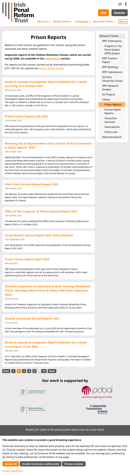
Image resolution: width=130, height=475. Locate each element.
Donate (119, 13)
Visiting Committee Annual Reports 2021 (32, 318)
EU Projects (108, 94)
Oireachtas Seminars (111, 120)
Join (103, 13)
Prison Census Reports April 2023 (27, 259)
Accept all (11, 464)
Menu (122, 21)
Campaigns (83, 21)
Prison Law (111, 132)
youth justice (52, 58)
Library (106, 99)
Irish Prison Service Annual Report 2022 (31, 184)
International (112, 127)
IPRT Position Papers (109, 60)
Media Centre (62, 21)
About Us (44, 21)
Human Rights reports (51, 68)
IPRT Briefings (110, 67)
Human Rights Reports (113, 111)
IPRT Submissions (112, 72)
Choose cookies (73, 464)
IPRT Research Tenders (110, 87)
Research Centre (104, 21)
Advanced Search (112, 137)
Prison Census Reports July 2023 (26, 116)
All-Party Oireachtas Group (112, 78)
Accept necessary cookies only (40, 464)
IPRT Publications (112, 41)
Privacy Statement (12, 470)
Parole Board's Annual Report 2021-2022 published (39, 235)
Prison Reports (113, 104)
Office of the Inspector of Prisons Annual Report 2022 (41, 211)
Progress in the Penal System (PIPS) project (113, 49)
